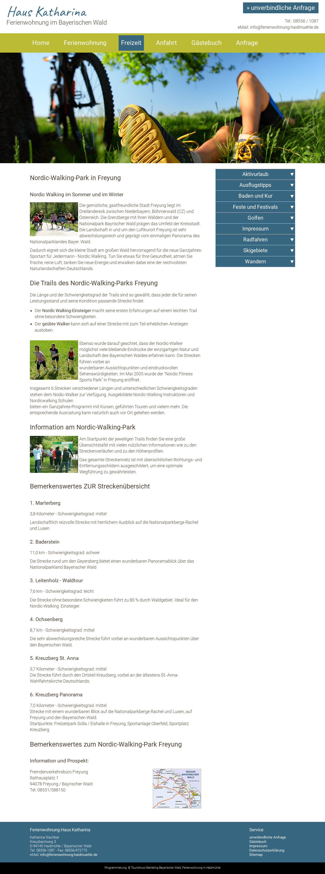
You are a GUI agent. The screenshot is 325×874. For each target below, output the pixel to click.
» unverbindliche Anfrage (281, 7)
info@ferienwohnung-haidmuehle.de (284, 27)
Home (40, 42)
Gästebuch (206, 42)
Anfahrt (166, 42)
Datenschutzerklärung (266, 850)
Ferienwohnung (85, 42)
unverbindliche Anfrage (267, 837)
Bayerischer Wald (170, 867)
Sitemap (256, 855)
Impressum (258, 846)
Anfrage (247, 42)
